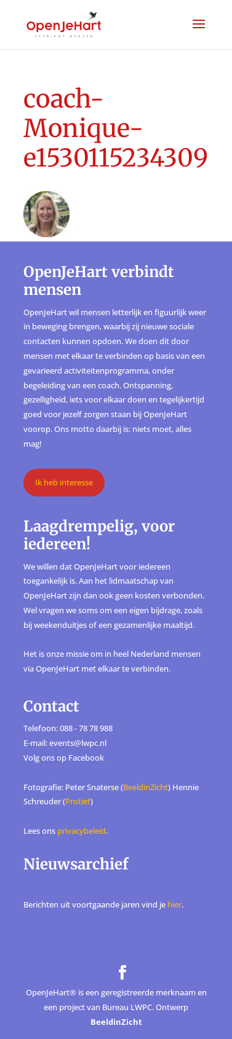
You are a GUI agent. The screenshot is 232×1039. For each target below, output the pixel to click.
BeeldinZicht (145, 787)
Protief (77, 801)
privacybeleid (81, 830)
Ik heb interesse (64, 482)
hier (174, 904)
